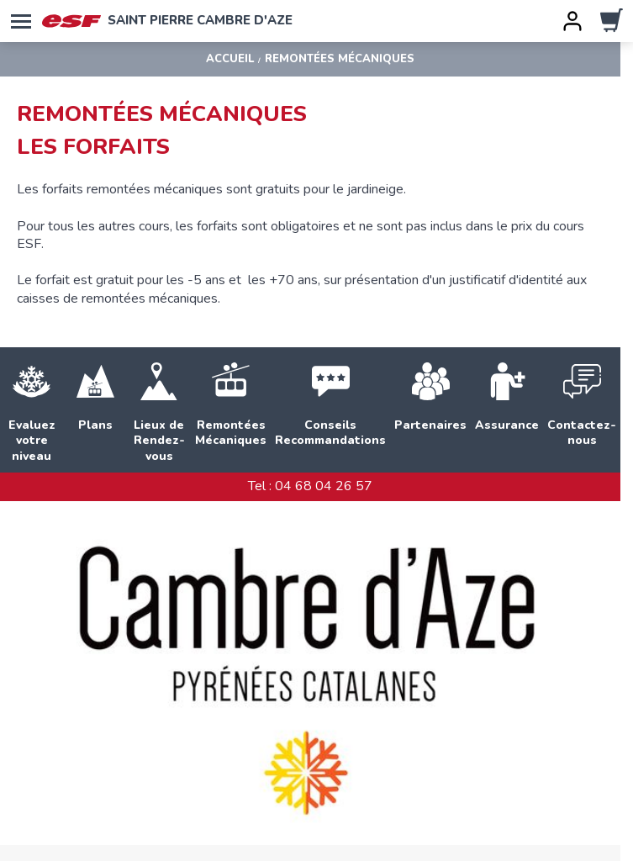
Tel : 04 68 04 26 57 (310, 486)
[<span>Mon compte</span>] (572, 21)
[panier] (612, 21)
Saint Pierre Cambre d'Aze (167, 21)
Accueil (230, 59)
